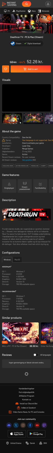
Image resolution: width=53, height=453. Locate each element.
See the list (26, 137)
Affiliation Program (26, 396)
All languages (42, 355)
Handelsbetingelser (26, 388)
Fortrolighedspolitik (26, 392)
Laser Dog (26, 146)
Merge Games (27, 149)
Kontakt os (26, 399)
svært (43, 166)
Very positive (27, 160)
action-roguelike (22, 166)
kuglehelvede (8, 166)
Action (24, 154)
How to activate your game (33, 143)
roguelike (34, 166)
